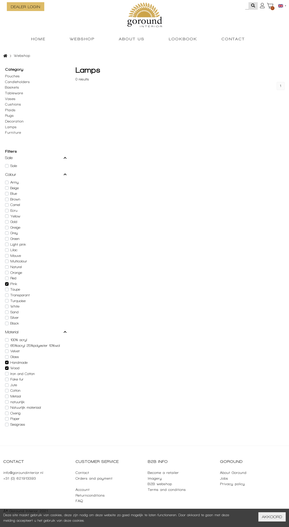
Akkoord (272, 517)
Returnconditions (90, 495)
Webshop (22, 56)
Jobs (224, 478)
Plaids (10, 110)
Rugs (9, 115)
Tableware (14, 93)
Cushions (13, 104)
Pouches (12, 76)
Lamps (11, 127)
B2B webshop (160, 484)
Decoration (14, 121)
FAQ (79, 501)
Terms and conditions (167, 490)
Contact (82, 473)
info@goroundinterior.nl (23, 473)
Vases (10, 99)
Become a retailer (163, 473)
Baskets (12, 87)
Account (83, 490)
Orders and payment (94, 478)
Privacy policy (232, 484)
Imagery (155, 478)
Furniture (13, 132)
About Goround (233, 473)
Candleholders (17, 82)
